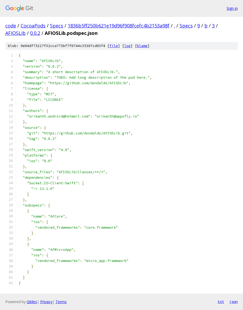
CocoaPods (33, 25)
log (127, 46)
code (10, 25)
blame (142, 46)
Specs (56, 25)
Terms (61, 301)
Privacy (46, 301)
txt (221, 301)
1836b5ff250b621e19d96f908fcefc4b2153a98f (118, 25)
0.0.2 (35, 33)
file (113, 46)
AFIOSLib (15, 33)
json (233, 301)
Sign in (232, 8)
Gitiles (32, 301)
